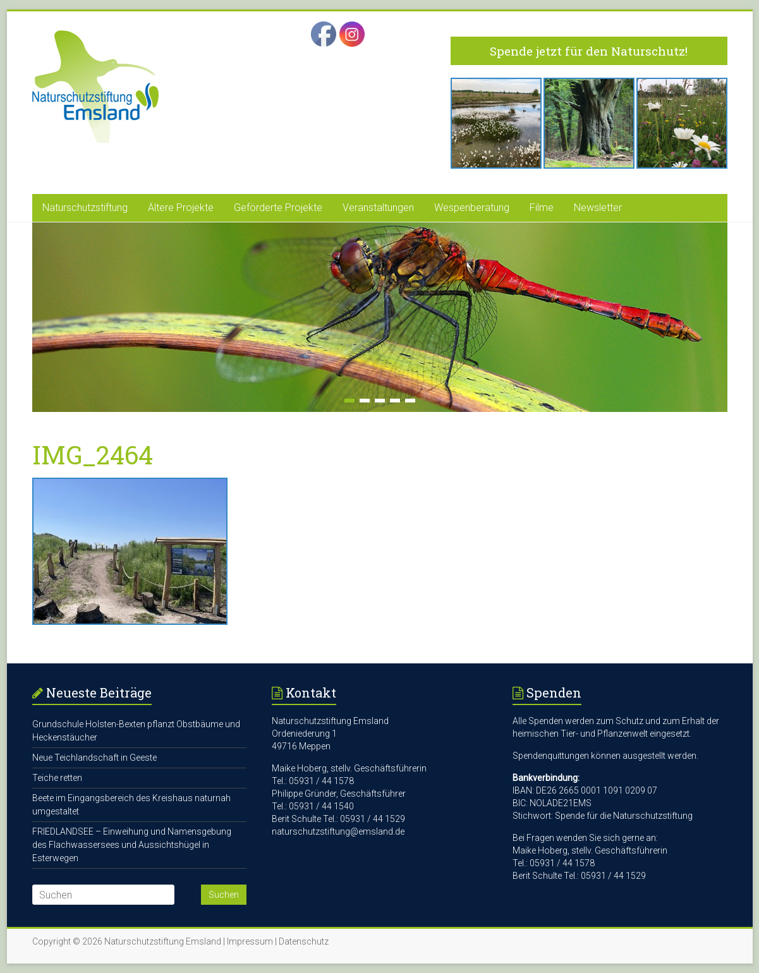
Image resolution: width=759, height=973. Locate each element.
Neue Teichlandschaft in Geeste (94, 757)
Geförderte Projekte (278, 208)
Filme (542, 208)
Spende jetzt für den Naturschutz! (589, 51)
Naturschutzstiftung (85, 208)
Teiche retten (57, 778)
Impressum (250, 941)
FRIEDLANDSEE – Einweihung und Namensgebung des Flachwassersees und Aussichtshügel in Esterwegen (131, 844)
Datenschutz (304, 941)
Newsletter (598, 208)
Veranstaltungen (378, 208)
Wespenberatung (471, 208)
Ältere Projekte (181, 208)
